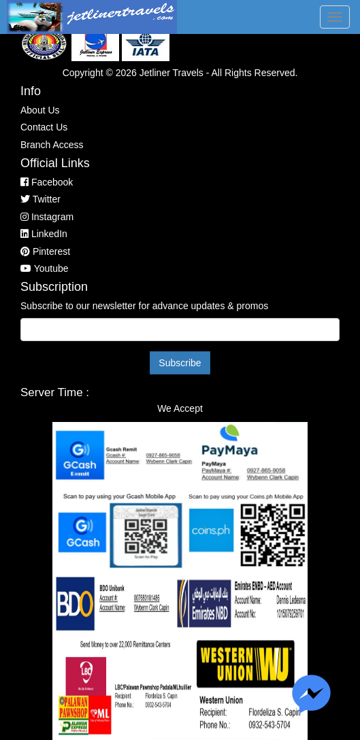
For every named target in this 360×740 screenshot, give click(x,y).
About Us (40, 110)
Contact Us (43, 127)
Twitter (40, 199)
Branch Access (52, 144)
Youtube (44, 268)
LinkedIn (43, 233)
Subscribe (180, 362)
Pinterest (45, 251)
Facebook (46, 182)
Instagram (46, 216)
